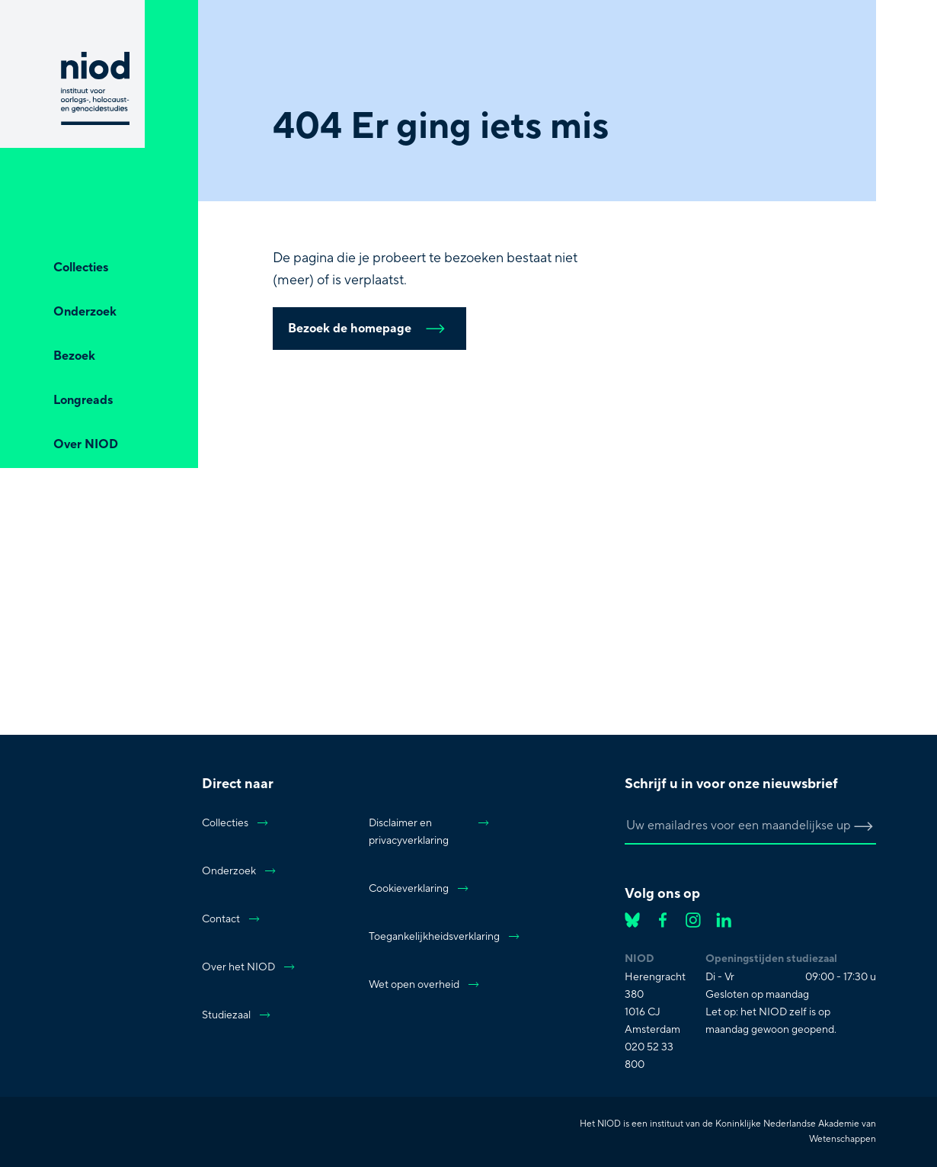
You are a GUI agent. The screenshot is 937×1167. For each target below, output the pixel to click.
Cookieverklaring (419, 889)
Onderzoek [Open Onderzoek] (85, 311)
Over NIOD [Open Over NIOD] (85, 444)
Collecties (236, 823)
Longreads (83, 400)
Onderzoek (239, 871)
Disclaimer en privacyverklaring (430, 832)
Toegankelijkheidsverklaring (430, 937)
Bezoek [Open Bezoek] (74, 356)
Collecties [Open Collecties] (80, 267)
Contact (231, 919)
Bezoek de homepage (369, 328)
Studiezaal (237, 1015)
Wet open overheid (425, 985)
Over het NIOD (249, 967)
